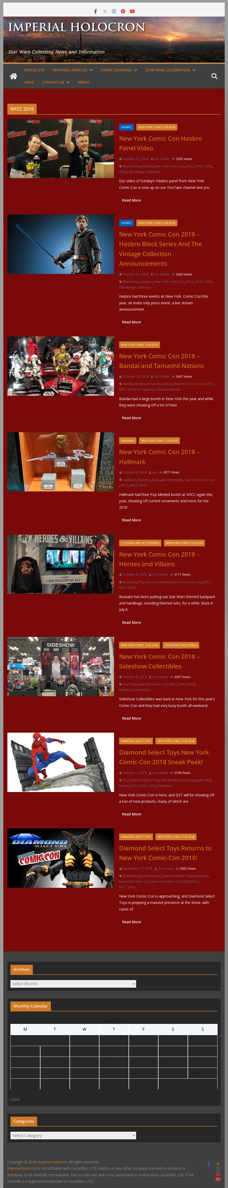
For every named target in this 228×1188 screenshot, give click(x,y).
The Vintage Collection (145, 172)
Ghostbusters (170, 780)
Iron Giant (189, 780)
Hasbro (126, 127)
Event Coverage (116, 70)
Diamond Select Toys (136, 741)
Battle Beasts (132, 876)
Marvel (124, 786)
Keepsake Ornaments (167, 480)
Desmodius (152, 876)
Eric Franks (162, 159)
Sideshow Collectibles (181, 645)
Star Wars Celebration (168, 70)
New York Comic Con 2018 (156, 127)
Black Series (131, 166)
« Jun (15, 1099)
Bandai (128, 384)
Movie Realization (159, 384)
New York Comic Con (169, 166)
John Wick (204, 780)
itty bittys (144, 480)
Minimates (200, 876)
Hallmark (127, 440)
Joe (155, 472)
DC (125, 780)
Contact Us (53, 82)
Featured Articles (70, 70)
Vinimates (165, 786)
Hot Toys (129, 684)
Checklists (34, 70)
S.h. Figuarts (145, 389)
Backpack (130, 582)
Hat (141, 582)
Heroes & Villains (157, 582)
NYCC (190, 166)
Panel (123, 172)
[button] (90, 70)
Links (29, 82)
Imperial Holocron (22, 1168)
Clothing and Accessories (140, 543)
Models (140, 384)
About (84, 82)
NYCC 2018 (204, 166)
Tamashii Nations (167, 389)
